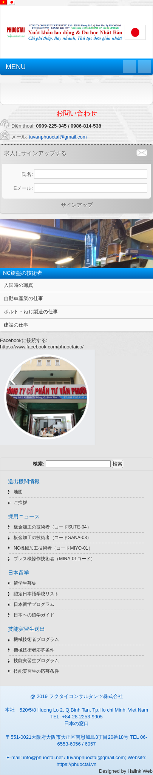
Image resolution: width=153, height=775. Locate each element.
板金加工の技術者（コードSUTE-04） (52, 527)
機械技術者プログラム (36, 639)
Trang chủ (129, 66)
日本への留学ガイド (34, 615)
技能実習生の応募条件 (36, 671)
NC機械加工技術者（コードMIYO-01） (53, 548)
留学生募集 (25, 583)
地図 (18, 492)
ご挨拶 (20, 502)
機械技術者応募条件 (34, 650)
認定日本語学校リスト (36, 593)
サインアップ (77, 205)
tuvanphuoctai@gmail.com (58, 137)
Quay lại (144, 66)
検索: (38, 464)
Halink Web (140, 771)
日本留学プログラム (34, 604)
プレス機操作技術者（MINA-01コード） (54, 558)
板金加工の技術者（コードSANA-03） (52, 537)
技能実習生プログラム (36, 660)
